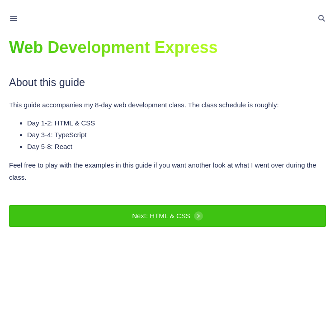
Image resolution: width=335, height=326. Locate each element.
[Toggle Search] (321, 19)
